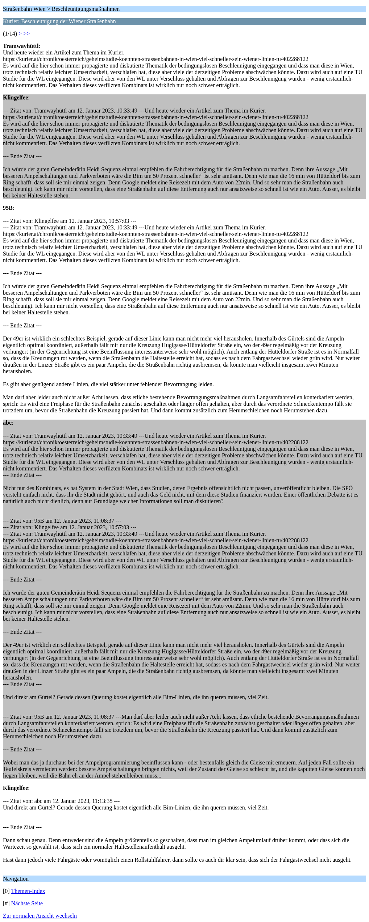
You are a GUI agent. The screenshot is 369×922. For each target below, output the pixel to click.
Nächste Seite (27, 903)
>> (26, 33)
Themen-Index (28, 891)
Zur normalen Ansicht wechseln (40, 916)
